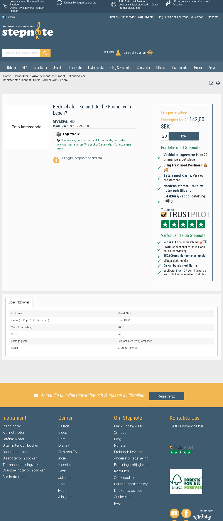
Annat (212, 50)
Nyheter (12, 50)
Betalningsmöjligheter (131, 448)
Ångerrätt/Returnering (131, 441)
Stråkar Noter (13, 422)
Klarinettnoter (13, 416)
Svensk (8, 17)
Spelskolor (143, 50)
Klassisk (64, 448)
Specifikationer (19, 285)
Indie (62, 441)
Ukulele (57, 50)
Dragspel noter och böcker (23, 453)
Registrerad (167, 379)
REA (24, 50)
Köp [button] (184, 120)
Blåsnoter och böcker (19, 441)
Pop (61, 467)
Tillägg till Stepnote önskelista (77, 143)
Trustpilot (167, 193)
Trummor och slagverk (20, 448)
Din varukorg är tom (203, 33)
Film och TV (67, 435)
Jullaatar (65, 461)
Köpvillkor (121, 454)
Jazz (62, 454)
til (176, 409)
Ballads (64, 409)
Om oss (120, 416)
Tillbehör (161, 50)
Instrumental (96, 50)
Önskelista (122, 480)
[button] (211, 66)
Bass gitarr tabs (15, 435)
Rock (62, 473)
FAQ (117, 486)
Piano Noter (40, 50)
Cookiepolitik (124, 461)
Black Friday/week (128, 409)
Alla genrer (66, 480)
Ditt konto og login (128, 473)
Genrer (198, 50)
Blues (62, 416)
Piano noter (11, 409)
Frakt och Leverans (129, 435)
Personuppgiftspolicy (131, 467)
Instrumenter (180, 50)
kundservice (187, 409)
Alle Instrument (14, 460)
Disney (63, 429)
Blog (117, 422)
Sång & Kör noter (121, 50)
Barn (62, 422)
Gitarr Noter (75, 50)
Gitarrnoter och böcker (20, 429)
